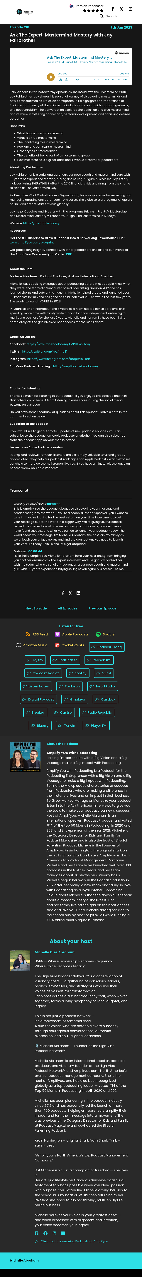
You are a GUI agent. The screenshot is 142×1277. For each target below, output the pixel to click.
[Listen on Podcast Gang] (110, 655)
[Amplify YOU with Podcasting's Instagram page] (128, 11)
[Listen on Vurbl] (104, 681)
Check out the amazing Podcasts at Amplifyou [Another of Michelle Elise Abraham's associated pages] (71, 1250)
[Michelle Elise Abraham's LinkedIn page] (50, 1242)
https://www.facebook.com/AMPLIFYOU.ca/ (58, 348)
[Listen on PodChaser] (65, 668)
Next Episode (36, 612)
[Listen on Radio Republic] (97, 720)
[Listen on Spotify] (107, 642)
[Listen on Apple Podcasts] (70, 642)
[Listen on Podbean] (69, 694)
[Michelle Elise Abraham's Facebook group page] (41, 1242)
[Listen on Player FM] (96, 733)
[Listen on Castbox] (105, 707)
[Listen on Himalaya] (74, 707)
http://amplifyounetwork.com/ (75, 370)
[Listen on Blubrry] (40, 733)
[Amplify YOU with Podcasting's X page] (119, 11)
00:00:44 (35, 555)
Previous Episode (102, 612)
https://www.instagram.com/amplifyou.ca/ (58, 362)
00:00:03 (53, 508)
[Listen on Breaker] (35, 720)
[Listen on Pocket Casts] (69, 655)
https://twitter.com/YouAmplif (44, 355)
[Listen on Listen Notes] (36, 694)
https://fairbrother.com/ (41, 227)
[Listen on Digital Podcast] (38, 707)
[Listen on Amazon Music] (29, 655)
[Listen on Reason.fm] (99, 668)
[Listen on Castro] (63, 720)
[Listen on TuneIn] (67, 733)
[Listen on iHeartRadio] (102, 694)
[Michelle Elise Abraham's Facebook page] (36, 1242)
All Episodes (67, 612)
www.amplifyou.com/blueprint (32, 246)
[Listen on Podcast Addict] (43, 681)
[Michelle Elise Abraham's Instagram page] (45, 1242)
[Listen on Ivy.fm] (35, 668)
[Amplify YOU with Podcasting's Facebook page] (113, 11)
